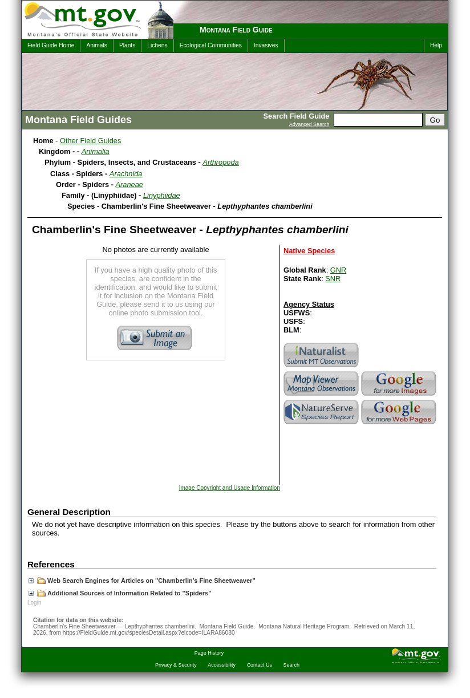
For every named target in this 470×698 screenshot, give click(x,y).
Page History (209, 653)
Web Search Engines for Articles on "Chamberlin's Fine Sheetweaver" (142, 580)
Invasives (266, 45)
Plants (127, 45)
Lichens (157, 45)
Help (436, 45)
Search (291, 665)
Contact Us (259, 665)
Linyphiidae (161, 195)
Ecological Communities (211, 45)
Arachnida (126, 173)
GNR (338, 270)
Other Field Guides (90, 140)
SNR (333, 278)
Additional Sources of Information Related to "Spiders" (120, 593)
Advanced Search (309, 124)
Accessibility (222, 665)
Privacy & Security (176, 665)
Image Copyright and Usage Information (229, 488)
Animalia (96, 151)
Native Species (309, 250)
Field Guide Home (50, 45)
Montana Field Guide (236, 29)
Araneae (129, 184)
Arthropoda (220, 162)
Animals (96, 45)
